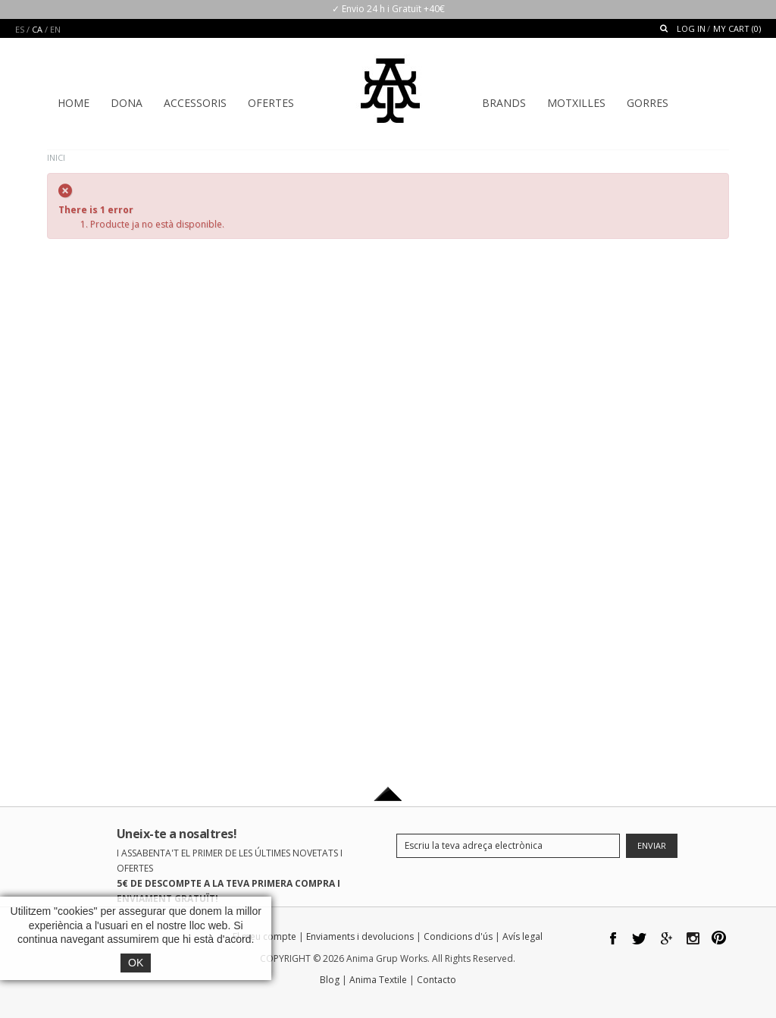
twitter (639, 939)
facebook (613, 939)
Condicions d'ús (458, 936)
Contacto (436, 979)
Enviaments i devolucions (360, 936)
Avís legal (522, 936)
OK (135, 963)
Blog (330, 979)
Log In (691, 28)
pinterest (719, 939)
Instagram (693, 939)
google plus (666, 939)
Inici (56, 157)
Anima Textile (378, 979)
